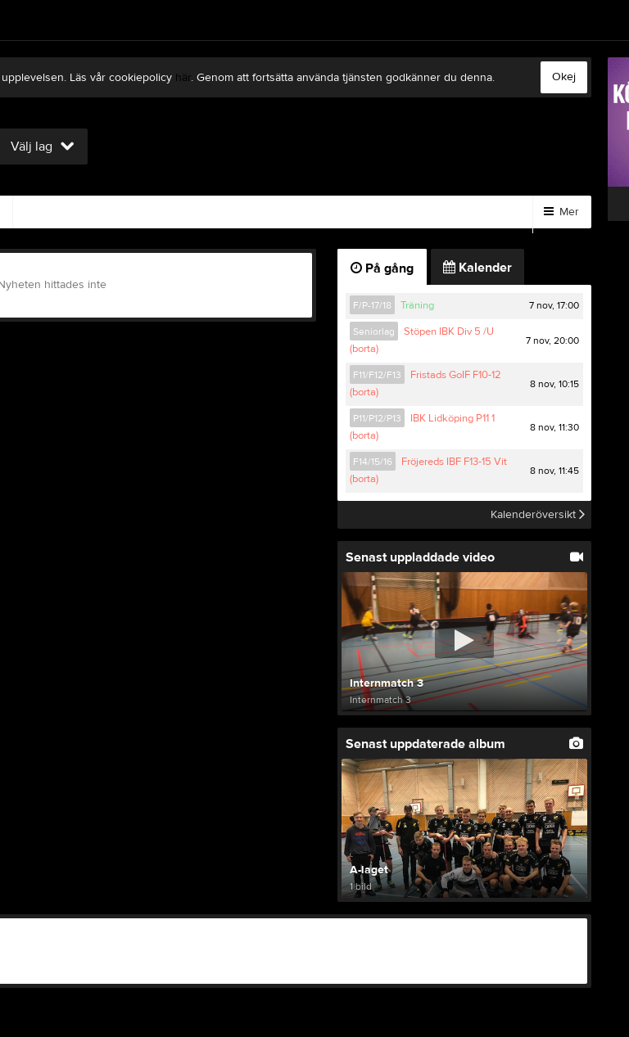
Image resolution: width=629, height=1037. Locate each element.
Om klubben (316, 212)
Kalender (477, 267)
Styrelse (408, 212)
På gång (382, 268)
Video (48, 212)
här (183, 77)
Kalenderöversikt (538, 514)
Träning (417, 305)
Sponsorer (217, 212)
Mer (561, 212)
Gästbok (126, 212)
